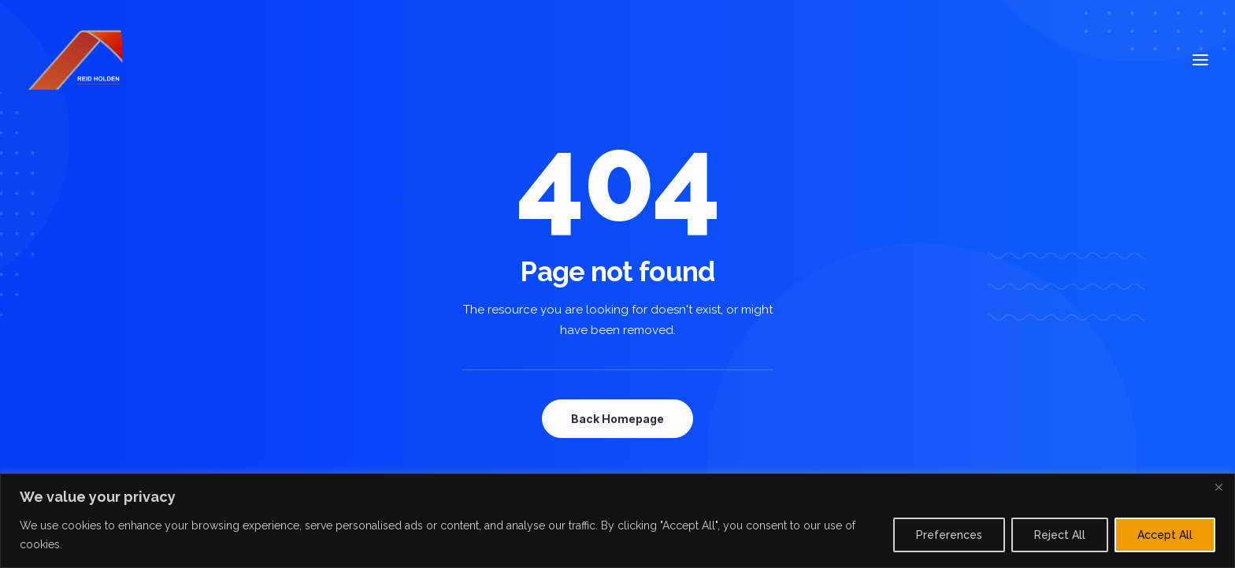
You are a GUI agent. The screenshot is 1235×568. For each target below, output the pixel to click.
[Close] (1218, 486)
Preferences (949, 535)
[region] (617, 520)
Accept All (1164, 535)
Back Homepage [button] (617, 418)
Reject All (1059, 535)
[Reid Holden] (77, 59)
